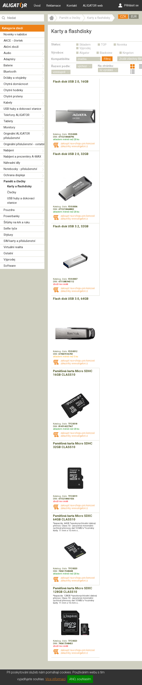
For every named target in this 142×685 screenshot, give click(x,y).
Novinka (122, 44)
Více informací (55, 679)
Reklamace (53, 5)
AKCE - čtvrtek (13, 40)
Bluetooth (10, 71)
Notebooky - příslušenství (20, 169)
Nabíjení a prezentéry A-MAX (22, 156)
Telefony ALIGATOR (16, 115)
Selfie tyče (10, 228)
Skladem (85, 44)
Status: (56, 44)
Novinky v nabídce (15, 34)
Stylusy (8, 235)
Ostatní (8, 253)
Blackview (106, 53)
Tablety (8, 121)
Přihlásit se (128, 5)
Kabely (8, 102)
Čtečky (11, 192)
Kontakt (72, 5)
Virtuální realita (13, 247)
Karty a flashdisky (19, 186)
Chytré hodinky (13, 90)
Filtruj (107, 58)
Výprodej (9, 259)
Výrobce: (57, 52)
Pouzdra (9, 210)
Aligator (84, 53)
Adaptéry (9, 59)
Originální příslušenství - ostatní (24, 144)
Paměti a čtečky (14, 181)
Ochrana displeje (14, 175)
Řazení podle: (61, 66)
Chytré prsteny (13, 96)
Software (10, 266)
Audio (7, 53)
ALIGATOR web (93, 5)
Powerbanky (12, 216)
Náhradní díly (12, 163)
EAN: (55, 137)
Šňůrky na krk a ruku (17, 222)
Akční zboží (11, 47)
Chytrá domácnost (16, 84)
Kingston (128, 53)
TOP (104, 44)
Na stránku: (106, 66)
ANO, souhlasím (80, 679)
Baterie (8, 65)
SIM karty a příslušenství (19, 241)
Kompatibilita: (60, 59)
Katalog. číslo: (60, 134)
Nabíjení (9, 150)
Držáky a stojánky (15, 78)
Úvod (37, 5)
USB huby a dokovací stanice (22, 109)
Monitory (9, 127)
